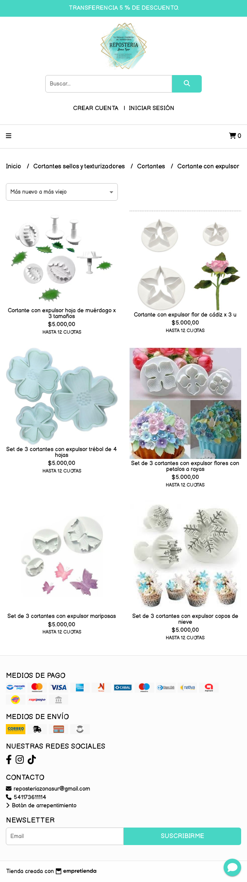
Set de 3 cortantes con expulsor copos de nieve (185, 619)
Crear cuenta (95, 108)
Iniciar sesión (151, 108)
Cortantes (152, 166)
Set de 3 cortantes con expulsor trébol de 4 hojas (61, 452)
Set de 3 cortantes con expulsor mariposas (61, 616)
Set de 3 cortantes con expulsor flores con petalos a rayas (185, 466)
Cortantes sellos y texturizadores (79, 166)
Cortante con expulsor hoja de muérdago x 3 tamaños (62, 313)
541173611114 (26, 797)
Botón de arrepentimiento (41, 805)
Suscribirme (182, 836)
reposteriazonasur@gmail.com (48, 789)
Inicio (14, 166)
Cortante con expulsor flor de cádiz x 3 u (185, 315)
